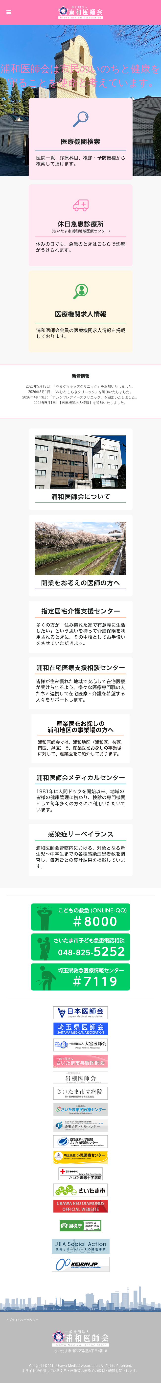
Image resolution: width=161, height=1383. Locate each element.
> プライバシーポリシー (22, 1320)
